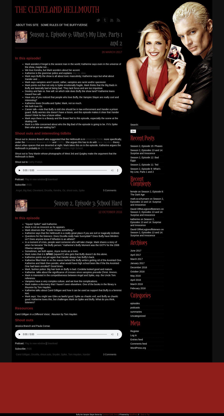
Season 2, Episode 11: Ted (144, 164)
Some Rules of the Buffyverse (64, 25)
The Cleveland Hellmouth (57, 10)
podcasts (135, 307)
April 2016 (135, 280)
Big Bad (27, 190)
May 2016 (135, 275)
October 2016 (137, 271)
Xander (86, 354)
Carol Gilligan (23, 354)
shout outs (72, 190)
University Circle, (94, 139)
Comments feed (138, 343)
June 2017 (135, 250)
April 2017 (135, 255)
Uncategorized (137, 316)
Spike (82, 190)
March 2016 (136, 284)
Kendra (57, 190)
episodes (135, 303)
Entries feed (136, 339)
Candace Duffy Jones (110, 414)
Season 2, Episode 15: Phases (146, 146)
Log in (133, 335)
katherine (135, 219)
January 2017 (137, 263)
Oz (63, 190)
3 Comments (109, 354)
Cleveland (38, 190)
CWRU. (61, 142)
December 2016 (138, 267)
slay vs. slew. (79, 73)
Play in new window (35, 179)
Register (134, 331)
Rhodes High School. (72, 148)
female (133, 191)
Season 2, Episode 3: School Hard (88, 203)
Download (52, 179)
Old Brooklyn (47, 148)
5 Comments (109, 190)
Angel (19, 190)
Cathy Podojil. (35, 162)
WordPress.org (138, 348)
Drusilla (48, 190)
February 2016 (138, 288)
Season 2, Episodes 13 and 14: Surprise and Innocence (147, 201)
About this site (27, 25)
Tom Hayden (74, 354)
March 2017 (136, 259)
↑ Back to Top (145, 414)
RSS (29, 184)
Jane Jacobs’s (104, 142)
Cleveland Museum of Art (39, 142)
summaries (136, 311)
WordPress (133, 414)
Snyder (56, 354)
